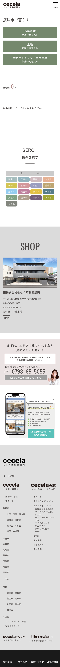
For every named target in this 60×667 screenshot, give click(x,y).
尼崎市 (24, 185)
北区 (9, 514)
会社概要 (37, 549)
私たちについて (12, 625)
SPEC (36, 536)
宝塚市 (48, 179)
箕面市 (24, 191)
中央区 (18, 525)
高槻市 (11, 197)
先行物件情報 (11, 496)
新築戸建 (30, 31)
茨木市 (36, 191)
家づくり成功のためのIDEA (45, 519)
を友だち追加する (40, 433)
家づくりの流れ (42, 528)
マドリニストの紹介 (44, 511)
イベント (37, 496)
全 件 (33, 173)
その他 (11, 203)
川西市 (36, 185)
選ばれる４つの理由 (44, 509)
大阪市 (36, 197)
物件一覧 (9, 500)
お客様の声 (38, 544)
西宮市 (11, 179)
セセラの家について (42, 505)
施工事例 (37, 540)
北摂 (5, 586)
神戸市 (36, 179)
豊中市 (48, 185)
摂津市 (24, 197)
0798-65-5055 (28, 371)
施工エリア (40, 525)
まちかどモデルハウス (43, 501)
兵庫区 (10, 525)
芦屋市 (24, 179)
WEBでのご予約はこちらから (25, 377)
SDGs (37, 531)
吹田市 (48, 191)
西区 (15, 514)
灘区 (9, 531)
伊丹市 (11, 185)
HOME (11, 476)
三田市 (48, 197)
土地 (30, 44)
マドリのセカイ (42, 523)
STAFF (38, 514)
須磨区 (10, 520)
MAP (6, 317)
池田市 (11, 191)
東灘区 (16, 531)
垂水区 (22, 514)
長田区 (18, 520)
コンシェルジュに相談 (15, 621)
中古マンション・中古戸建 (30, 58)
